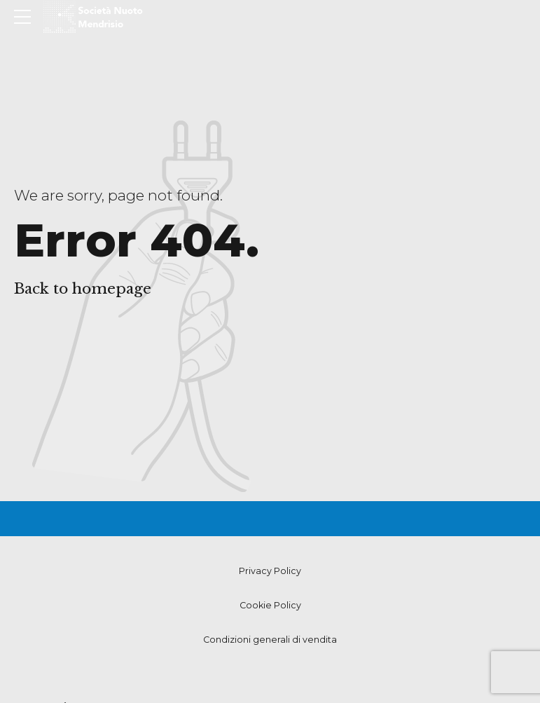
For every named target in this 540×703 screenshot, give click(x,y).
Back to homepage (82, 289)
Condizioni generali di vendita (270, 639)
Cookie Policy (270, 605)
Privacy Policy (270, 571)
